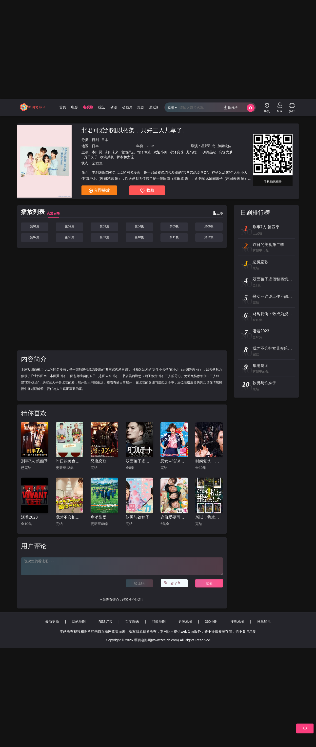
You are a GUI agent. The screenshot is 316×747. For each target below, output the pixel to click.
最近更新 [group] (156, 107)
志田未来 (111, 152)
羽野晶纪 (209, 152)
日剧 (95, 140)
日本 (104, 140)
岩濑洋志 (128, 152)
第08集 (69, 237)
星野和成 (208, 146)
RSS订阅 (106, 622)
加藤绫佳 (224, 146)
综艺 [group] (101, 107)
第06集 (209, 226)
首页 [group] (62, 107)
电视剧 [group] (88, 107)
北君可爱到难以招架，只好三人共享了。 (134, 130)
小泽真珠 (177, 152)
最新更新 (52, 622)
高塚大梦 (226, 152)
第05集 (174, 226)
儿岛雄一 (193, 152)
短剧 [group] (140, 107)
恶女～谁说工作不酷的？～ (174, 461)
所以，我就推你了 (209, 517)
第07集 (34, 237)
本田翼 (97, 152)
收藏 (147, 190)
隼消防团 (98, 517)
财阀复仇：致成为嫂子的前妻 (209, 461)
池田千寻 (241, 146)
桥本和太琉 (125, 157)
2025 (150, 146)
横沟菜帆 (107, 157)
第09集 (104, 237)
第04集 (139, 226)
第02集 (69, 226)
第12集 (209, 237)
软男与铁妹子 (137, 517)
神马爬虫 (264, 622)
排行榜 (230, 107)
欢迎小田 (160, 152)
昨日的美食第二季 (69, 461)
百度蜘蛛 (132, 622)
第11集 (174, 237)
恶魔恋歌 (98, 461)
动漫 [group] (113, 107)
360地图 (211, 622)
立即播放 (99, 190)
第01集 (34, 226)
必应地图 (185, 622)
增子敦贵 (144, 152)
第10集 (139, 237)
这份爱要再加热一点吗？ (174, 517)
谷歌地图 (159, 622)
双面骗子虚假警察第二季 (139, 461)
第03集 (104, 226)
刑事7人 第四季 (34, 461)
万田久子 (91, 157)
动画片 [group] (127, 107)
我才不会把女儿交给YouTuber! (69, 517)
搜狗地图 (237, 622)
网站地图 (79, 622)
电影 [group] (74, 107)
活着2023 (29, 517)
